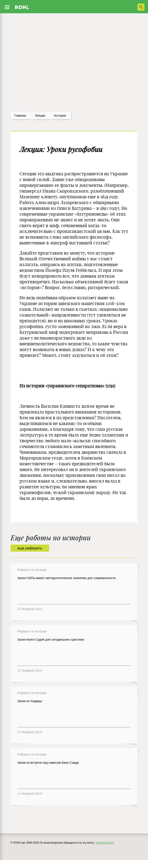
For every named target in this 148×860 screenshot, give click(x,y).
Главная (20, 115)
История (60, 115)
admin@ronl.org (104, 842)
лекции (40, 115)
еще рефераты (29, 548)
